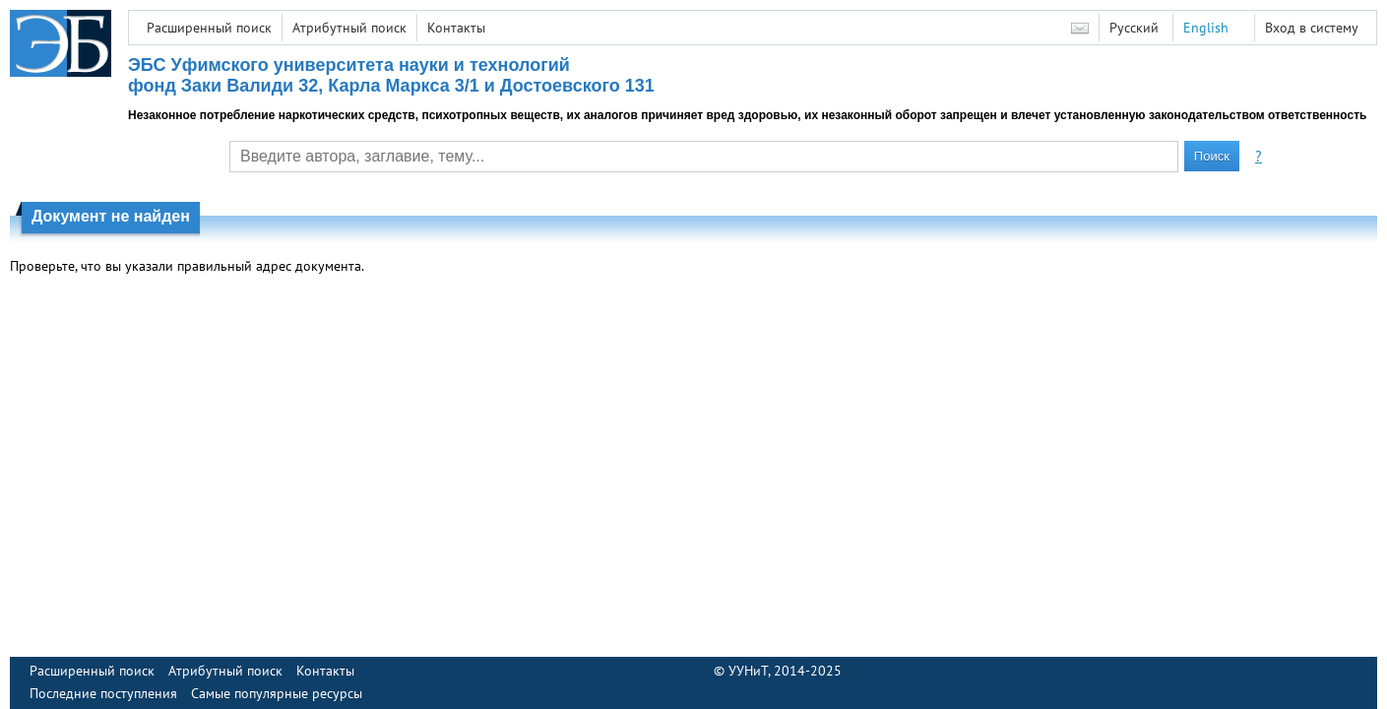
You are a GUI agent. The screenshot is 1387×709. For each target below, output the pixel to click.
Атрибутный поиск (349, 27)
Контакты (456, 27)
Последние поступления (103, 693)
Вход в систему (1311, 27)
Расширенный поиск (209, 27)
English (1206, 27)
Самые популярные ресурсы (276, 693)
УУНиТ (748, 670)
